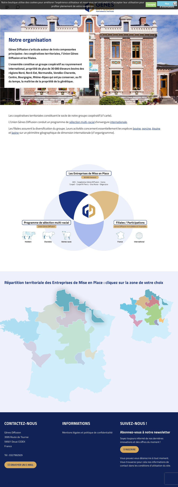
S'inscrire (129, 449)
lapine (15, 132)
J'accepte (151, 4)
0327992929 (15, 455)
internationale (118, 122)
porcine (146, 128)
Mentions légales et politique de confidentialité (87, 432)
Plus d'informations (167, 4)
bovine (137, 128)
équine (156, 128)
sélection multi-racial (82, 122)
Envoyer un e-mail (20, 465)
